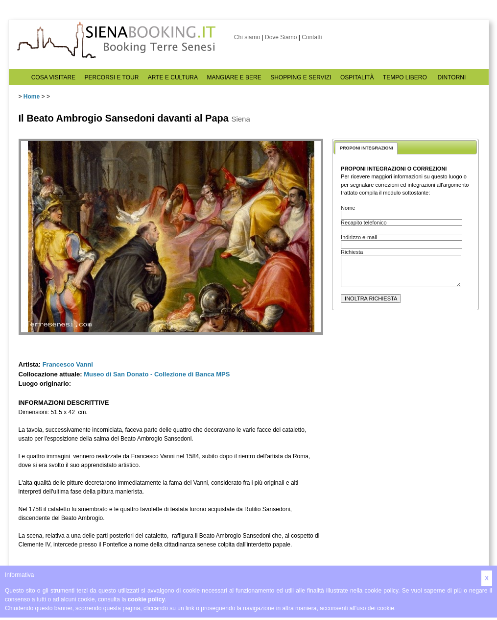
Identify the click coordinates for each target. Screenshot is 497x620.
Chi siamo (247, 37)
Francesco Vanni (68, 364)
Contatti (312, 37)
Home (32, 96)
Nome (348, 208)
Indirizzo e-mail (359, 237)
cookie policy (146, 599)
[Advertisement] (405, 407)
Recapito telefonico (364, 222)
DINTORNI (452, 77)
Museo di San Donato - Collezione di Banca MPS (157, 374)
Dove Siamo (281, 37)
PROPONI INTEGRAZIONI (366, 148)
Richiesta (352, 252)
